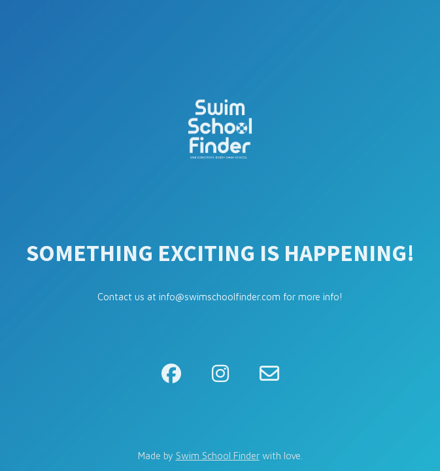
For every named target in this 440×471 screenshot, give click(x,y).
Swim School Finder (218, 455)
